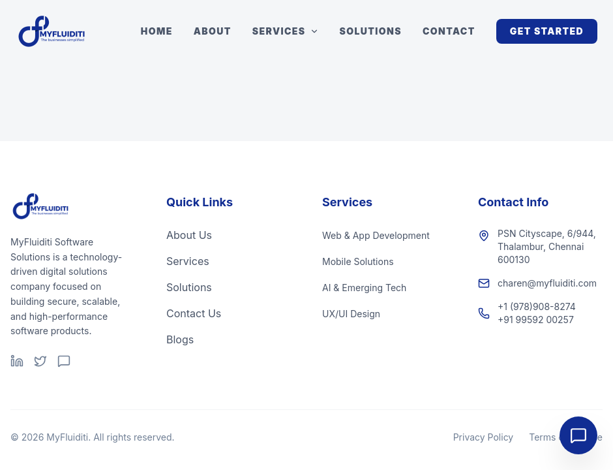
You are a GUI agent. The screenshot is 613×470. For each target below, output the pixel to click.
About (213, 31)
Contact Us (193, 313)
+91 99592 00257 (536, 319)
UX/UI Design (351, 313)
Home (157, 31)
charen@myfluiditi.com (547, 283)
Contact (449, 31)
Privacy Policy (483, 437)
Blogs (180, 339)
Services (285, 31)
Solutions (371, 31)
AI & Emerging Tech (364, 287)
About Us (189, 235)
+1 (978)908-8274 (537, 306)
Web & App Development (376, 235)
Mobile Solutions (358, 261)
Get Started (547, 31)
